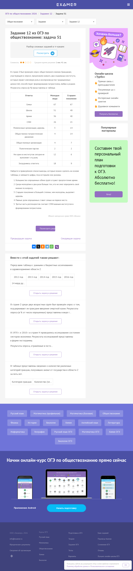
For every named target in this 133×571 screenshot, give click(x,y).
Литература (114, 422)
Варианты (72, 556)
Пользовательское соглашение (102, 566)
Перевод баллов (104, 539)
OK (126, 565)
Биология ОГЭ (65, 441)
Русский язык (17, 413)
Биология (51, 422)
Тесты (70, 550)
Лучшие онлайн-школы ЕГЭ (108, 556)
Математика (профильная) (47, 413)
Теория (71, 539)
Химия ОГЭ (114, 431)
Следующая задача (70, 238)
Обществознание (111, 413)
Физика (14, 422)
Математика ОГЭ (90, 431)
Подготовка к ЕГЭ (75, 533)
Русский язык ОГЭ (63, 431)
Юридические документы (20, 544)
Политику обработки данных (78, 566)
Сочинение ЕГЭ (104, 544)
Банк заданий (103, 533)
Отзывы (101, 550)
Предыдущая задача (21, 238)
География (39, 431)
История (32, 422)
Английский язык (89, 422)
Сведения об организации (20, 550)
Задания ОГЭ (73, 544)
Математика (43, 543)
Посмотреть (45, 53)
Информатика (18, 431)
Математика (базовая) (81, 413)
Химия (68, 422)
